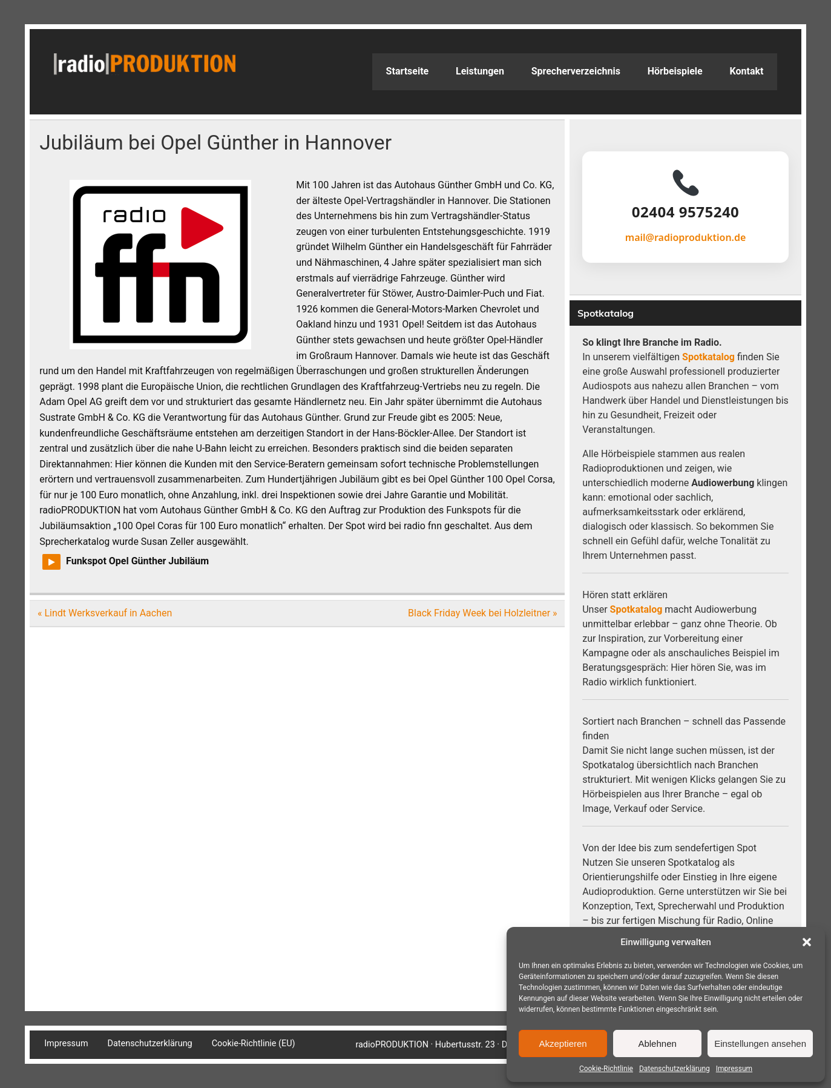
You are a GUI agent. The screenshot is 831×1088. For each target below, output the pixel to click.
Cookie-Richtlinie (606, 1068)
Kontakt (747, 71)
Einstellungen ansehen (760, 1043)
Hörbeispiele (675, 71)
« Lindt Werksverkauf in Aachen (105, 613)
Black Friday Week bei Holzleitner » (482, 613)
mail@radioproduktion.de (685, 237)
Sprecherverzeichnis (575, 71)
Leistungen (480, 71)
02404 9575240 (685, 212)
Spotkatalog (708, 357)
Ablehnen (657, 1043)
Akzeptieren (562, 1043)
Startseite (407, 71)
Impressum (734, 1068)
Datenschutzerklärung (674, 1068)
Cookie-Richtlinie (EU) (253, 1044)
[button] (807, 942)
